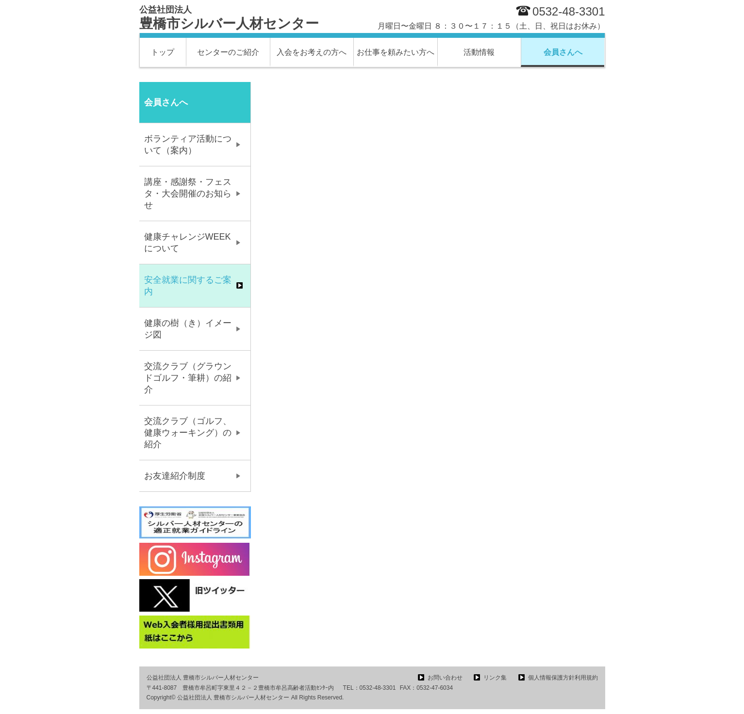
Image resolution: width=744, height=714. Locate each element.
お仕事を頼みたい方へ (395, 52)
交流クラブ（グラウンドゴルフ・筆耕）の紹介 (187, 377)
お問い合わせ (445, 677)
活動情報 (479, 52)
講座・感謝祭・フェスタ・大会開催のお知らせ (187, 193)
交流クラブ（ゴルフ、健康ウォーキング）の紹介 (187, 432)
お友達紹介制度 (174, 476)
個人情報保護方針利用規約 (563, 677)
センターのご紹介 (228, 52)
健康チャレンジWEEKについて (187, 242)
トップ (162, 52)
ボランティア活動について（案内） (187, 144)
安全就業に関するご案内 (187, 285)
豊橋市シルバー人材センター (229, 18)
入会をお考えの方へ (312, 52)
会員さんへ (563, 52)
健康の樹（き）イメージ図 (187, 329)
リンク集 (495, 677)
